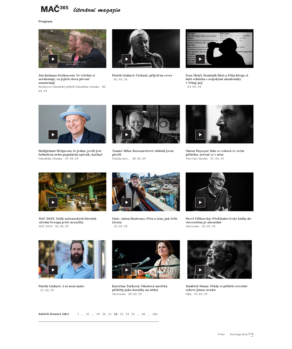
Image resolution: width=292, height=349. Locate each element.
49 (98, 314)
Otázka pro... (121, 158)
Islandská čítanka (88, 86)
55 (133, 314)
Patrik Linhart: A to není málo (61, 286)
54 (127, 314)
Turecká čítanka (197, 158)
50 (104, 314)
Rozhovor (45, 86)
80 (143, 314)
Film (189, 294)
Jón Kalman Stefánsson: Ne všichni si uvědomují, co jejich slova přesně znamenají (67, 79)
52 (115, 314)
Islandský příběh (64, 86)
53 (121, 314)
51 (110, 314)
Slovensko (193, 226)
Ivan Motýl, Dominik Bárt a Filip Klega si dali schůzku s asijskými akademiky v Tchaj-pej (217, 79)
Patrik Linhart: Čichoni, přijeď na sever (142, 75)
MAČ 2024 (46, 226)
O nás (221, 334)
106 (154, 314)
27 (87, 314)
